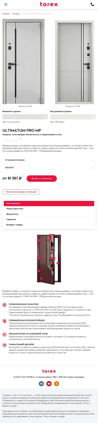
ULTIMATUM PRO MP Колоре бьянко (38, 14)
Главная (6, 14)
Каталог (16, 14)
